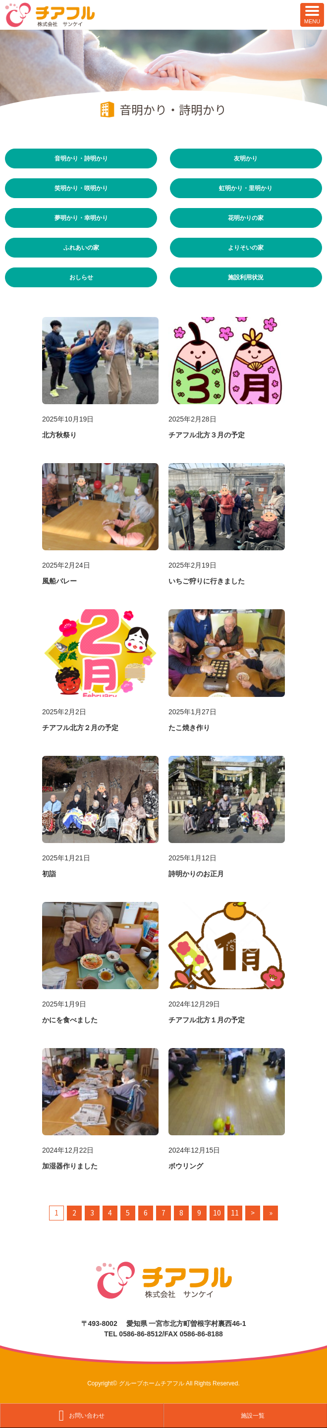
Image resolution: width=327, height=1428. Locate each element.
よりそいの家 (246, 247)
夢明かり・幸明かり (81, 217)
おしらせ (81, 277)
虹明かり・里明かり (245, 188)
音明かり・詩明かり (81, 158)
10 (217, 1212)
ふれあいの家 (81, 247)
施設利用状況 (246, 277)
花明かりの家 (246, 217)
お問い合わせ (87, 1415)
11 (235, 1212)
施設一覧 (253, 1415)
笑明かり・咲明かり (81, 188)
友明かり (246, 158)
